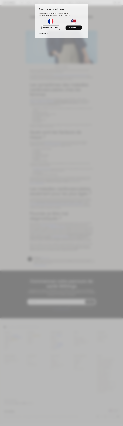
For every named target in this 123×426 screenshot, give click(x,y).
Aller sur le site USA (74, 27)
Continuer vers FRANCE (50, 27)
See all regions (43, 33)
